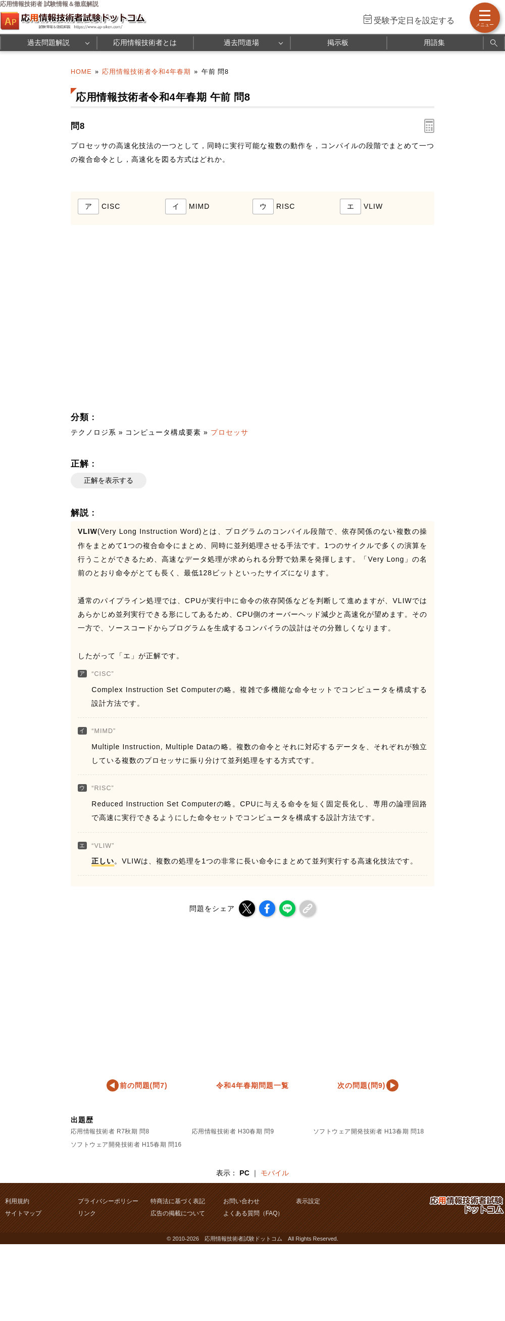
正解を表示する (108, 480)
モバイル (275, 1173)
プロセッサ (229, 432)
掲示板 (337, 42)
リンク (87, 1213)
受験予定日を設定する (414, 20)
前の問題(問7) (144, 1085)
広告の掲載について (177, 1213)
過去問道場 (241, 42)
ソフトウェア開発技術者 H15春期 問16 (126, 1144)
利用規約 (17, 1201)
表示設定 (308, 1201)
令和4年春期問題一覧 (252, 1085)
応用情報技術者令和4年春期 (146, 71)
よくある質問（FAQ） (253, 1213)
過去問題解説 (48, 42)
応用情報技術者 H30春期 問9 (233, 1131)
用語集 (434, 42)
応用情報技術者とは (145, 42)
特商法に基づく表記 (177, 1201)
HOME (81, 71)
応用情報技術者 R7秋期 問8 (110, 1131)
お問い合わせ (241, 1201)
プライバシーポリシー (108, 1201)
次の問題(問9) (361, 1085)
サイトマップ (23, 1213)
